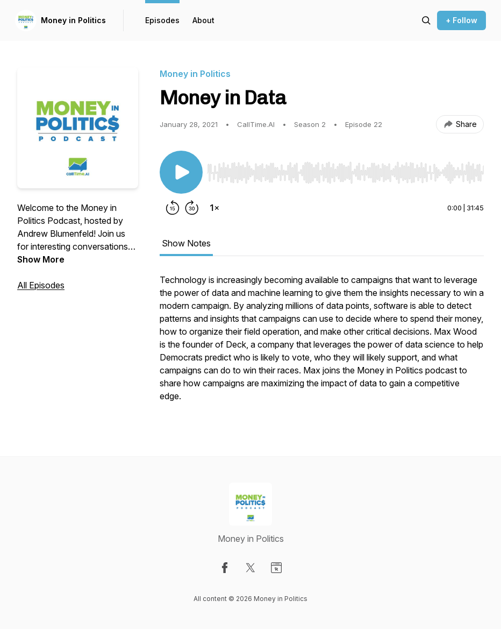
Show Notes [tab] (186, 243)
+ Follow (461, 20)
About (203, 20)
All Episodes (41, 285)
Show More (41, 259)
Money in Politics (73, 20)
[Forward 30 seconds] (191, 207)
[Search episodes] (426, 20)
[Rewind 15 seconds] (172, 207)
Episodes (162, 20)
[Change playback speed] (214, 207)
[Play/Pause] (181, 172)
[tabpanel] (322, 343)
